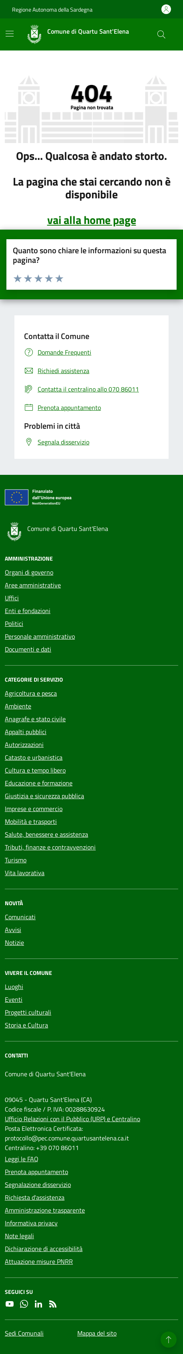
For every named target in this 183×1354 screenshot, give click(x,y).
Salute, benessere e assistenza (46, 834)
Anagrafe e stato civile (35, 719)
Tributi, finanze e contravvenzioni (50, 847)
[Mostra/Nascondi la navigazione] (9, 33)
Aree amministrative (33, 585)
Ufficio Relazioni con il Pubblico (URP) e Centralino (72, 1119)
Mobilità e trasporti (31, 821)
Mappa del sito (97, 1333)
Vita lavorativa (24, 873)
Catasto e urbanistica (33, 757)
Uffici (12, 598)
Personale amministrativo (40, 636)
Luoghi (14, 986)
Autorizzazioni (24, 744)
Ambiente (18, 706)
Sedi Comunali (24, 1333)
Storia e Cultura (26, 1025)
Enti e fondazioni (27, 610)
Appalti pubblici (25, 732)
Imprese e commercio (33, 808)
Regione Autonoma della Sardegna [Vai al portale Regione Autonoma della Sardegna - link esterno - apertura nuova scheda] (52, 9)
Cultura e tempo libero (35, 770)
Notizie (14, 942)
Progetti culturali (28, 1012)
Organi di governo (29, 572)
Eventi (13, 999)
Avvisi (13, 929)
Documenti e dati (28, 649)
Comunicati (20, 917)
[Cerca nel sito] (161, 34)
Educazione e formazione (38, 783)
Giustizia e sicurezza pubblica (44, 796)
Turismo (15, 860)
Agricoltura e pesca (31, 693)
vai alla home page (91, 220)
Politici (14, 623)
